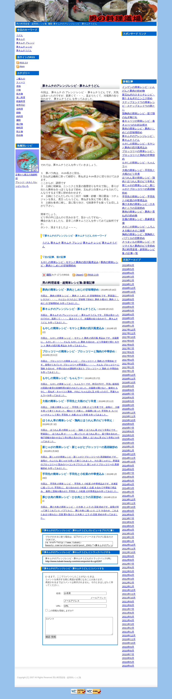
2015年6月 (128, 431)
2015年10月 (129, 420)
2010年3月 (128, 669)
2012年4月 (128, 575)
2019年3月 (128, 276)
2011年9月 (128, 601)
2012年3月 (128, 578)
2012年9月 (128, 556)
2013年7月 (128, 518)
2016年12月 (129, 375)
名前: (59, 594)
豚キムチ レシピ (92, 242)
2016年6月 (128, 397)
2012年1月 (128, 586)
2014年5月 (128, 480)
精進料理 (20, 101)
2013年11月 (129, 503)
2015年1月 (128, 450)
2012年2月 (128, 582)
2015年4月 (128, 439)
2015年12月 (129, 412)
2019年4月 (128, 272)
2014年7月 (128, 473)
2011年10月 (129, 597)
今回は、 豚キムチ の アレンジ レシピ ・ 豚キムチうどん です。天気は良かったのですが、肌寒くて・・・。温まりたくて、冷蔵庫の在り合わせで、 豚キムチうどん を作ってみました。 (80, 319)
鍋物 (18, 112)
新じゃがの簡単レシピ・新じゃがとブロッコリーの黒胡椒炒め (138, 189)
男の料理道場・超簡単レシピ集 (31, 23)
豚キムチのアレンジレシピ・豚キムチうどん (75, 23)
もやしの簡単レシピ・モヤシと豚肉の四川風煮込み (70, 262)
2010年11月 (129, 639)
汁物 (18, 90)
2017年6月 (128, 352)
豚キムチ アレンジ (71, 242)
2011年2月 (128, 627)
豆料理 (19, 109)
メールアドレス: (99, 599)
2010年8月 (128, 650)
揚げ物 (19, 124)
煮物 (18, 86)
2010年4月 (128, 665)
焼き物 (19, 93)
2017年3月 (128, 363)
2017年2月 (128, 367)
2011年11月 (129, 594)
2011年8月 (128, 605)
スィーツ (20, 82)
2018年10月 (129, 291)
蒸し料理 (20, 97)
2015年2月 (128, 446)
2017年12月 (129, 329)
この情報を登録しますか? (59, 611)
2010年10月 (129, 643)
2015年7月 (128, 427)
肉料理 (19, 116)
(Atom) (79, 274)
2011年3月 (128, 624)
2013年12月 (129, 499)
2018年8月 (128, 299)
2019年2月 (128, 280)
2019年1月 (128, 284)
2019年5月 (128, 269)
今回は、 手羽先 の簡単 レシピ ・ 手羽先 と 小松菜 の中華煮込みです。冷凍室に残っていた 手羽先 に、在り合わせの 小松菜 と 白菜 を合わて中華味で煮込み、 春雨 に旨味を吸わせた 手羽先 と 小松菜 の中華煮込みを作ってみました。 (80, 487)
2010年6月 (128, 658)
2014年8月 (128, 469)
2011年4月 (128, 620)
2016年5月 (128, 401)
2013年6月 (128, 522)
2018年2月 (128, 322)
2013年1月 (128, 541)
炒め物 (19, 135)
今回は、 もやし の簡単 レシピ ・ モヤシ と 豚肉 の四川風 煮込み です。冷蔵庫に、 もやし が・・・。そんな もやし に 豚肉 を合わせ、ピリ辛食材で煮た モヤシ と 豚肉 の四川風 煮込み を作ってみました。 (80, 342)
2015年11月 (129, 416)
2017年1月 (128, 371)
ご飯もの (20, 78)
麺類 (50, 23)
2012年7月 (128, 563)
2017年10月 (129, 337)
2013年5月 (128, 526)
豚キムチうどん (24, 50)
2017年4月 (128, 359)
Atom (22, 66)
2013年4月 (128, 529)
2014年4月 (128, 484)
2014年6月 (128, 476)
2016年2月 (128, 408)
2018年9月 (128, 295)
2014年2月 (128, 492)
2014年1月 (128, 495)
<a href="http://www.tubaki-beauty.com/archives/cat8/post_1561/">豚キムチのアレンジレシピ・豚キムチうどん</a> (79, 544)
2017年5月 (128, 356)
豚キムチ (56, 242)
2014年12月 (129, 454)
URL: (59, 607)
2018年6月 (128, 307)
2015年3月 (128, 442)
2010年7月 (128, 654)
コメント (79, 629)
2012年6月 (128, 567)
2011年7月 (128, 609)
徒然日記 (20, 105)
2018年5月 (128, 310)
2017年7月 (128, 348)
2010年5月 (128, 662)
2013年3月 (128, 533)
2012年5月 (128, 571)
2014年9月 (128, 465)
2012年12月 (129, 544)
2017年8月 (128, 344)
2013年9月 (128, 510)
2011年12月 (129, 590)
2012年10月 (129, 552)
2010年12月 (129, 635)
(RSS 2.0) (93, 274)
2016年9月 (128, 386)
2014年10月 (129, 461)
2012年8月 (128, 559)
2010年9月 (128, 646)
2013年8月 (128, 514)
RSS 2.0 (24, 62)
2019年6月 (128, 265)
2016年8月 (128, 390)
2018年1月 (128, 325)
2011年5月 (128, 616)
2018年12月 (129, 288)
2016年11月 (129, 378)
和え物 (19, 131)
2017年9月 (128, 340)
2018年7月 (128, 303)
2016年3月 (128, 405)
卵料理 (19, 127)
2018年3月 (128, 318)
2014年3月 (128, 488)
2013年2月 (128, 537)
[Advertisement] (146, 58)
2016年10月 (129, 382)
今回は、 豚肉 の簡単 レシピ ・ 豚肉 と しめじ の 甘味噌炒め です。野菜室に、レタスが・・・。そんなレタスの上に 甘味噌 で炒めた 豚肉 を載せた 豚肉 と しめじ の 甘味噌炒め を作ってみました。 (80, 299)
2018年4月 (128, 314)
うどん (46, 242)
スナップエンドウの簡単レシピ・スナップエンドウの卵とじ (138, 106)
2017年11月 (129, 333)
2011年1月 (128, 631)
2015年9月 (128, 424)
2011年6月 (128, 612)
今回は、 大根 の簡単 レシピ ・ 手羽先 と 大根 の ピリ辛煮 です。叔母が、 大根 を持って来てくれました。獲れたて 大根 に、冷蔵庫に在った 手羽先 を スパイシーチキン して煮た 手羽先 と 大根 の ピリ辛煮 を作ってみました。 (80, 411)
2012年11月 (129, 548)
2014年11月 (129, 458)
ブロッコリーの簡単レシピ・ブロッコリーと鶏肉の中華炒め (138, 155)
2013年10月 (129, 507)
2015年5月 (128, 435)
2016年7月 (128, 393)
